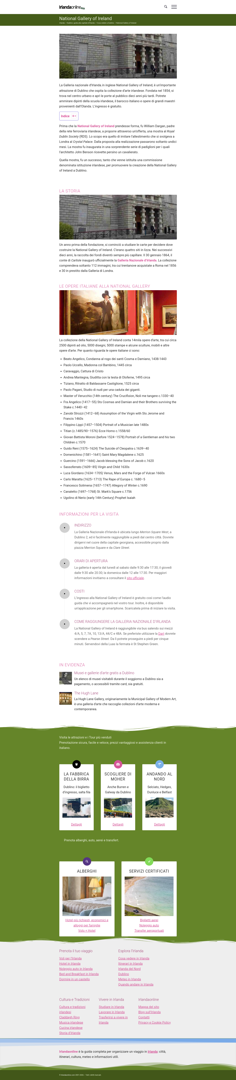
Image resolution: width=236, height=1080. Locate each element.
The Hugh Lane (86, 693)
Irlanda (152, 1051)
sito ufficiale (135, 578)
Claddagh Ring (69, 1017)
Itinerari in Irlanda (130, 963)
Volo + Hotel (86, 930)
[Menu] (173, 7)
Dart (161, 633)
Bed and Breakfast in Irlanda (79, 974)
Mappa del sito (148, 1007)
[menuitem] (165, 7)
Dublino (123, 974)
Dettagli (76, 824)
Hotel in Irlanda (70, 963)
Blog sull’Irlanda (149, 1012)
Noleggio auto (149, 925)
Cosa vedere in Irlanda (133, 958)
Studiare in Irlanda (111, 1007)
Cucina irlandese (71, 1028)
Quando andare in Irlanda (135, 984)
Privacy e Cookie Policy (154, 1022)
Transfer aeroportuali (149, 930)
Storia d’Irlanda (69, 1033)
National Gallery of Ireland (85, 18)
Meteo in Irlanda (129, 979)
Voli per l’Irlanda (70, 958)
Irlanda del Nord (129, 969)
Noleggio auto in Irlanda (76, 969)
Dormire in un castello (74, 979)
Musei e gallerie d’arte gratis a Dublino (104, 673)
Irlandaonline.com (68, 1075)
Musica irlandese (71, 1022)
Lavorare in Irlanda (112, 1012)
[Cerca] (165, 7)
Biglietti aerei (149, 920)
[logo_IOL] (72, 7)
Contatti (144, 1017)
